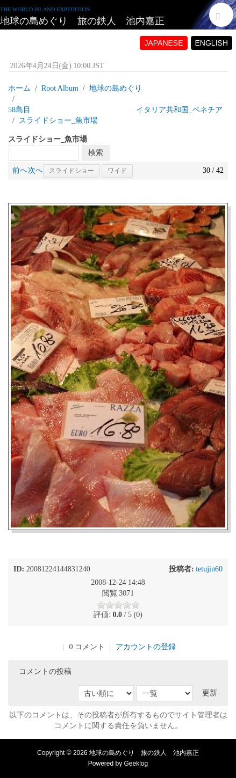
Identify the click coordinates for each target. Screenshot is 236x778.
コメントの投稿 (45, 671)
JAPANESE (163, 43)
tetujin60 (209, 569)
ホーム (19, 88)
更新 (209, 693)
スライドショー (71, 170)
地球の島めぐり (115, 88)
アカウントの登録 (146, 647)
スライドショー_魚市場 (58, 120)
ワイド (117, 170)
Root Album (59, 88)
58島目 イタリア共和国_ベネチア (115, 110)
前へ (19, 170)
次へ (35, 170)
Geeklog (136, 763)
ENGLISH (211, 43)
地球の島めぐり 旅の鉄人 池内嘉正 (82, 21)
